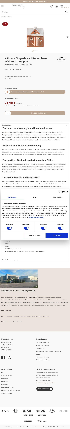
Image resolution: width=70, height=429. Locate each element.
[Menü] (2, 7)
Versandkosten (38, 427)
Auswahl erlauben (34, 235)
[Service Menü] (51, 7)
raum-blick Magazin (6, 376)
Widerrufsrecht (40, 348)
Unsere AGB (4, 381)
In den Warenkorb (38, 113)
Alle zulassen (57, 235)
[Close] (68, 1)
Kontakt (38, 354)
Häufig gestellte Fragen (43, 360)
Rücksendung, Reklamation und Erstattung (48, 351)
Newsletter (4, 379)
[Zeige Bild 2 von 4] (34, 50)
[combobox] (33, 12)
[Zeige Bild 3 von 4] (35, 50)
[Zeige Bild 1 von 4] (32, 50)
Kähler (6, 132)
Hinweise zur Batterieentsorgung (10, 390)
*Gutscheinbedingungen (43, 357)
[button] (35, 125)
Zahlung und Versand (42, 342)
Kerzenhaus (41, 164)
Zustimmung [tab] (12, 197)
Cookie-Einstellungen (7, 393)
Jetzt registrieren (45, 389)
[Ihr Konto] (56, 7)
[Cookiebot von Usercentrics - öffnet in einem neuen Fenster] (60, 192)
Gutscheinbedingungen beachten (45, 383)
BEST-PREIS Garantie (42, 345)
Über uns (4, 373)
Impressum (4, 384)
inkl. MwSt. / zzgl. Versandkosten (31, 106)
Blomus (34, 1)
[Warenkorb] (64, 7)
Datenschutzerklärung (7, 387)
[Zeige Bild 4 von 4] (37, 50)
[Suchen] (66, 12)
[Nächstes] (67, 37)
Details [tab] (35, 197)
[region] (35, 37)
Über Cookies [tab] (57, 197)
